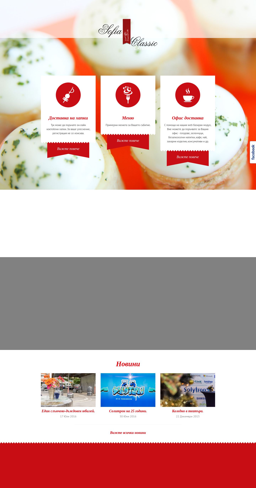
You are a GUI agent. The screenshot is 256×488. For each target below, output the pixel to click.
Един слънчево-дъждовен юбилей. (68, 411)
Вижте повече (68, 149)
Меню (128, 117)
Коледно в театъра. (187, 411)
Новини (128, 364)
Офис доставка (188, 117)
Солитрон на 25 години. (128, 411)
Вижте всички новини (128, 433)
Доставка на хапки (68, 117)
